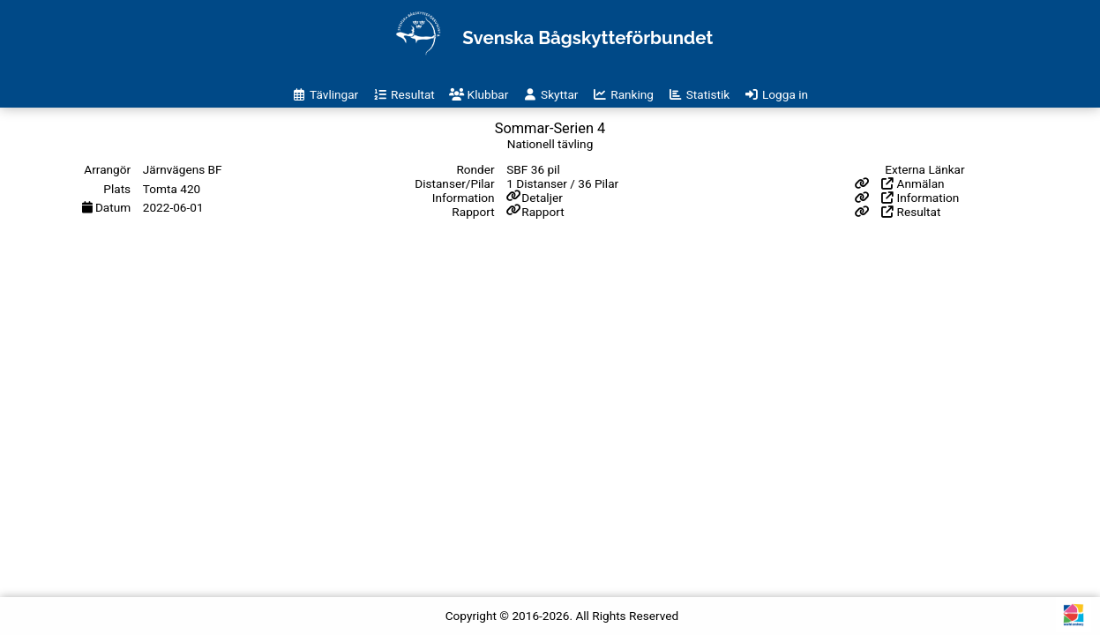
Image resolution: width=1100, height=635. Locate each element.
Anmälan (912, 183)
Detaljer (541, 197)
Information (920, 197)
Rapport (542, 212)
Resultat (910, 212)
